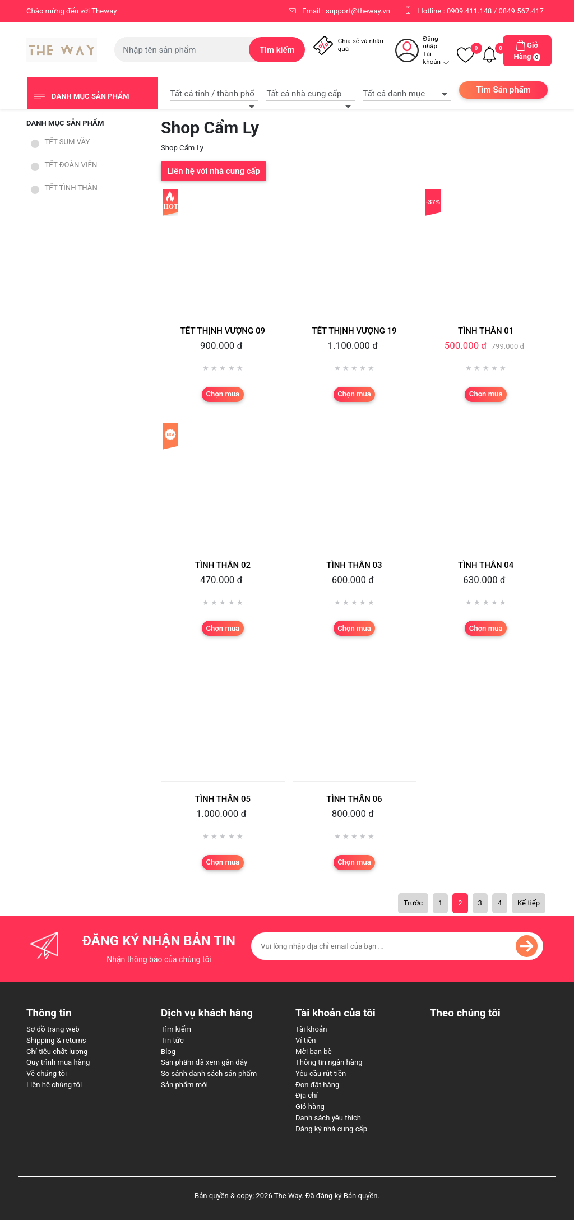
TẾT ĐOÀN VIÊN (71, 164)
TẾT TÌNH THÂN (71, 187)
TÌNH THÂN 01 (485, 331)
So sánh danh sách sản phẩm (209, 1073)
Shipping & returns (56, 1040)
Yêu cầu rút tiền (320, 1073)
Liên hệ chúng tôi (54, 1084)
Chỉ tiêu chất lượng (56, 1051)
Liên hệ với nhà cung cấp (213, 171)
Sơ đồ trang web (53, 1029)
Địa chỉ (306, 1095)
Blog (168, 1051)
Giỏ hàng (310, 1106)
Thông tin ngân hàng (329, 1062)
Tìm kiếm (176, 1029)
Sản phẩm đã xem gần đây (204, 1062)
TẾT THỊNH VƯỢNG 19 (354, 331)
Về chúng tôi (46, 1073)
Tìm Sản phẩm (503, 90)
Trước (413, 903)
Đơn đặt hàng (317, 1084)
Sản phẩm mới (184, 1084)
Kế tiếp (528, 903)
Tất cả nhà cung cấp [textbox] (303, 94)
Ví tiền (305, 1040)
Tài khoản (311, 1029)
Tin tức (172, 1040)
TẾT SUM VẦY (67, 141)
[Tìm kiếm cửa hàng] (181, 49)
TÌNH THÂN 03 (354, 565)
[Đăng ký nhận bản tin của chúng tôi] (397, 946)
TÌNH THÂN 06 (354, 799)
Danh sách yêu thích (328, 1117)
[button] (527, 50)
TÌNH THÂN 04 (485, 565)
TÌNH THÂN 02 (223, 565)
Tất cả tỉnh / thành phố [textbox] (212, 94)
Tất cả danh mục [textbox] (394, 94)
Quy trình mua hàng (58, 1062)
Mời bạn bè (313, 1051)
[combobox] (214, 92)
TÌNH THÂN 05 (223, 799)
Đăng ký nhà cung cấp (331, 1129)
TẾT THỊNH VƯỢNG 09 (222, 331)
